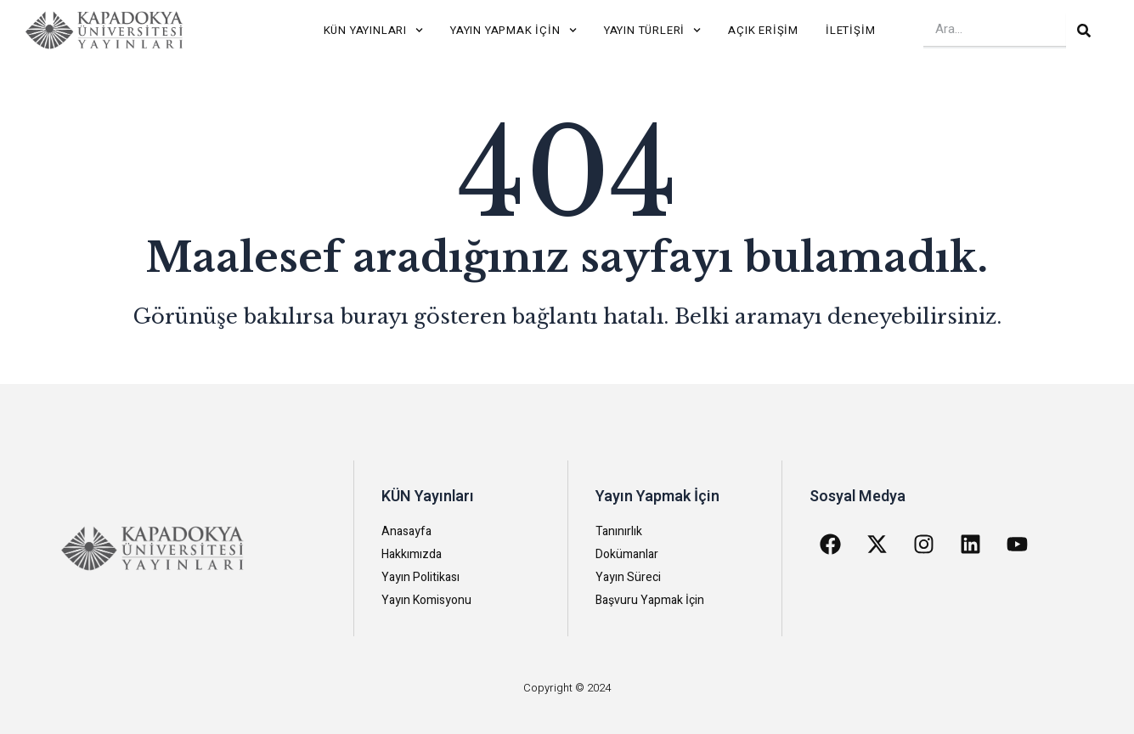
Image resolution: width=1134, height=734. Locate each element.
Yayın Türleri (653, 30)
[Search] (1084, 30)
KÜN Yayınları (374, 30)
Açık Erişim (763, 30)
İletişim (850, 30)
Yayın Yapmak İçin (513, 30)
